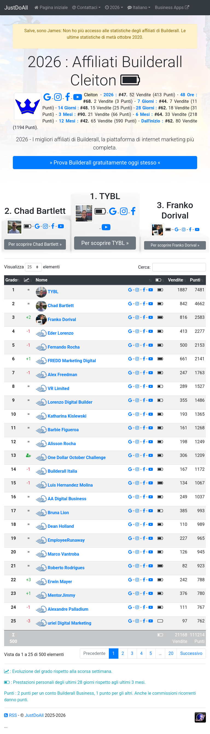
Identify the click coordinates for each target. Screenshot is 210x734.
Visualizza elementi (32, 267)
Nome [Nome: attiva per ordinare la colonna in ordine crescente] (42, 280)
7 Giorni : (147, 101)
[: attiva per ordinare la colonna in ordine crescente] (28, 280)
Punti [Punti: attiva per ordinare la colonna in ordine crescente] (195, 280)
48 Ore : (188, 94)
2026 (112, 7)
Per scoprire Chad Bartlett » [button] (35, 244)
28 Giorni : (146, 107)
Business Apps (172, 7)
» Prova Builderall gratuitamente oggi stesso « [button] (105, 162)
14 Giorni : (68, 107)
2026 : (109, 94)
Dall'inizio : (152, 121)
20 (170, 653)
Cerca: (172, 267)
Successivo (191, 653)
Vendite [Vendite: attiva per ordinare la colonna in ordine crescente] (175, 280)
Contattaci (84, 7)
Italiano (137, 7)
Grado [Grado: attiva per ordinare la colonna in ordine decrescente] (11, 280)
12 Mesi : (68, 121)
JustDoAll (16, 7)
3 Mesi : (67, 114)
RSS (10, 715)
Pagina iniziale (51, 7)
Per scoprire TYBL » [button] (105, 243)
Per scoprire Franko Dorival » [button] (175, 245)
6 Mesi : (144, 114)
